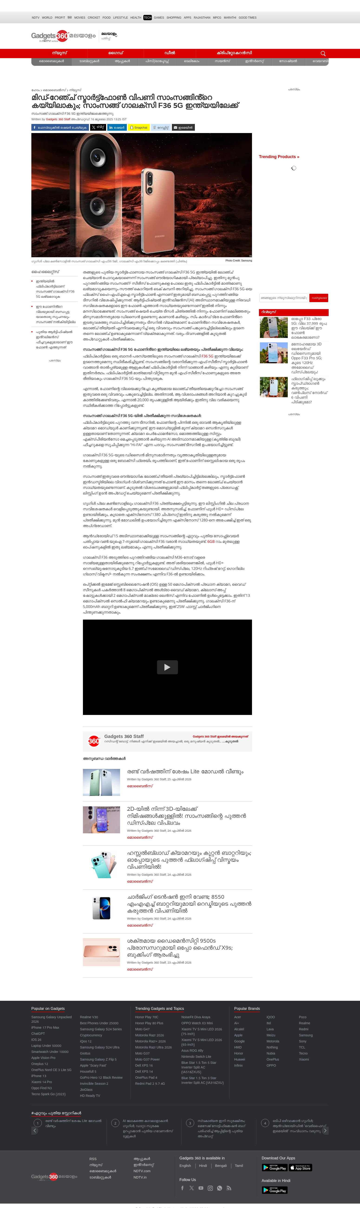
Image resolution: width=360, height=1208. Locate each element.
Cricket (94, 17)
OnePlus (273, 1060)
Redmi (303, 1030)
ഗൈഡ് (115, 53)
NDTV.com (142, 1171)
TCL (302, 1048)
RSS (93, 1159)
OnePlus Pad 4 (146, 1078)
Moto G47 (142, 1030)
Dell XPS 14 (144, 1072)
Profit (60, 17)
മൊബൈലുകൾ (51, 61)
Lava (270, 1030)
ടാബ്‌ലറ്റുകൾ (89, 61)
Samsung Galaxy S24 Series (101, 1030)
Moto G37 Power (147, 1060)
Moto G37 (142, 1054)
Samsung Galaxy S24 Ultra (100, 1048)
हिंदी (70, 17)
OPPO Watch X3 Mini (197, 1023)
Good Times (247, 17)
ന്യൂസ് (59, 53)
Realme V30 (89, 1017)
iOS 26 (36, 1040)
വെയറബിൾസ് (324, 61)
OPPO (271, 1066)
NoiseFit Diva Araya (195, 1017)
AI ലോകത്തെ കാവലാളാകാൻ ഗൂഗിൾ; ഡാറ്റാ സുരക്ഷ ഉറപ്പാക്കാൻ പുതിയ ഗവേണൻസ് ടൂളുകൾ (148, 1129)
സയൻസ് (222, 61)
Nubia (271, 1054)
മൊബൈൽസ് (54, 90)
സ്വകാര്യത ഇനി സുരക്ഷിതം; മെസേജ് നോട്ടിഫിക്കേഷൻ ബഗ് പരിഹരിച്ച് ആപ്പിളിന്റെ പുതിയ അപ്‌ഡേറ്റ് (221, 1129)
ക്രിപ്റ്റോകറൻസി (234, 53)
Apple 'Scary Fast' (93, 1066)
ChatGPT (38, 1034)
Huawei (239, 1060)
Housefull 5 (88, 1072)
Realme (304, 1023)
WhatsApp (220, 1187)
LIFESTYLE (120, 17)
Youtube (201, 1187)
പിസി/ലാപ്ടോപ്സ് (156, 61)
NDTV (35, 17)
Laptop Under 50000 (46, 1046)
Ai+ (236, 1023)
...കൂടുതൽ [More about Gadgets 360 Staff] (230, 742)
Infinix (238, 1066)
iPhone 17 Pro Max (45, 1028)
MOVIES (79, 17)
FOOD (107, 17)
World (47, 17)
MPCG (217, 17)
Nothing (272, 1048)
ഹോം (35, 90)
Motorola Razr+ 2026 (150, 1042)
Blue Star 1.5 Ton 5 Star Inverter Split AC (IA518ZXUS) (198, 1068)
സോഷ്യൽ (288, 61)
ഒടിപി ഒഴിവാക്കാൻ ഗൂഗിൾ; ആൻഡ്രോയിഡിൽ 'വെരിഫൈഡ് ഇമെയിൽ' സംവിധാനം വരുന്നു (299, 1126)
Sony (302, 1042)
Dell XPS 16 (144, 1066)
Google (239, 1042)
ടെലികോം (191, 61)
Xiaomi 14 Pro (41, 1082)
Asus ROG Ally (192, 1051)
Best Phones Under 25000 (99, 1023)
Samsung (306, 1036)
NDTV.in (140, 1177)
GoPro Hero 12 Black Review (101, 1078)
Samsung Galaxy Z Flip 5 (98, 1060)
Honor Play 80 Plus (149, 1023)
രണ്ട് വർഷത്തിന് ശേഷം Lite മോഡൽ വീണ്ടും (73, 1124)
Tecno (303, 1054)
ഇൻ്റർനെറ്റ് (254, 61)
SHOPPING (174, 17)
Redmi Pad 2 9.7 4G (150, 1084)
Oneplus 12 (39, 1064)
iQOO (271, 1017)
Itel (269, 1023)
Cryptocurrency (91, 1036)
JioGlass (86, 1090)
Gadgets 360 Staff (58, 120)
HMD (238, 1048)
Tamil (239, 1166)
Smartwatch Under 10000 (50, 1052)
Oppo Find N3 (41, 1088)
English (185, 1166)
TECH (147, 17)
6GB (211, 541)
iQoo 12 (86, 1042)
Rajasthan (202, 17)
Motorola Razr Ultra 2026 (153, 1048)
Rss (228, 1187)
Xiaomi (304, 1060)
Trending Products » (279, 157)
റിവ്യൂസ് (268, 312)
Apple (238, 1036)
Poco (302, 1017)
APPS (187, 17)
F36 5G (207, 356)
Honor (238, 1054)
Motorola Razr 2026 (149, 1036)
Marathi (230, 17)
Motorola (273, 1042)
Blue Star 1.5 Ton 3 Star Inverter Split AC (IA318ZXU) (202, 1080)
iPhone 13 (38, 1076)
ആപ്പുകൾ (122, 61)
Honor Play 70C (146, 1017)
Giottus (85, 1054)
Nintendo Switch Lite (196, 1057)
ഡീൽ (169, 53)
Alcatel (239, 1030)
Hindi (203, 1166)
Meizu (271, 1036)
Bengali (221, 1166)
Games (159, 17)
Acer (237, 1017)
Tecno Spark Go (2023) (48, 1094)
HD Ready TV (90, 1096)
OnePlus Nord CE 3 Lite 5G (51, 1070)
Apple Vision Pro (43, 1058)
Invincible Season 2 (94, 1084)
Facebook (182, 1187)
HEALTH (136, 17)
